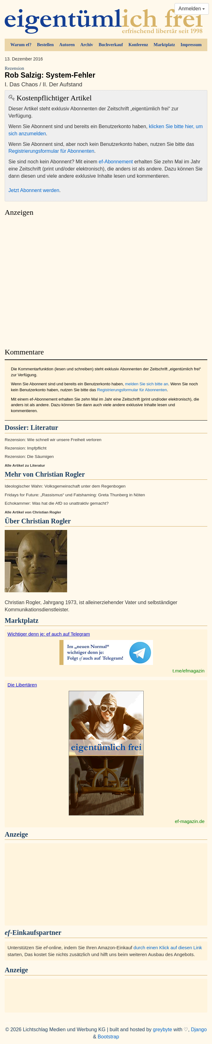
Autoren (67, 44)
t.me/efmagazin (188, 670)
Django (199, 1029)
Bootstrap (108, 1036)
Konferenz (138, 44)
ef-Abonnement (116, 161)
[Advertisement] (106, 280)
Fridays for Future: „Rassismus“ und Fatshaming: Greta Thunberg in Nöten (75, 495)
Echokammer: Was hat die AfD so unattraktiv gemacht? (57, 503)
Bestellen (45, 44)
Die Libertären (22, 684)
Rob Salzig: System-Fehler (106, 72)
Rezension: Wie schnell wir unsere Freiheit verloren (53, 439)
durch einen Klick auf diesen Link (168, 947)
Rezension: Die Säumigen (29, 456)
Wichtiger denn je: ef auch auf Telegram (48, 634)
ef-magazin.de (190, 821)
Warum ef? (20, 44)
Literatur (44, 427)
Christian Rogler (46, 521)
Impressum (190, 44)
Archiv (86, 44)
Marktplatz (164, 44)
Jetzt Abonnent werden (33, 190)
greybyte (162, 1029)
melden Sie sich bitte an (146, 384)
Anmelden (192, 8)
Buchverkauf (111, 44)
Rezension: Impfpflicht (26, 448)
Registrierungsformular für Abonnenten (51, 151)
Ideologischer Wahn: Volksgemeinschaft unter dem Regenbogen (65, 486)
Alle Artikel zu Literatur (25, 465)
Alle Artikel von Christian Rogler (33, 512)
